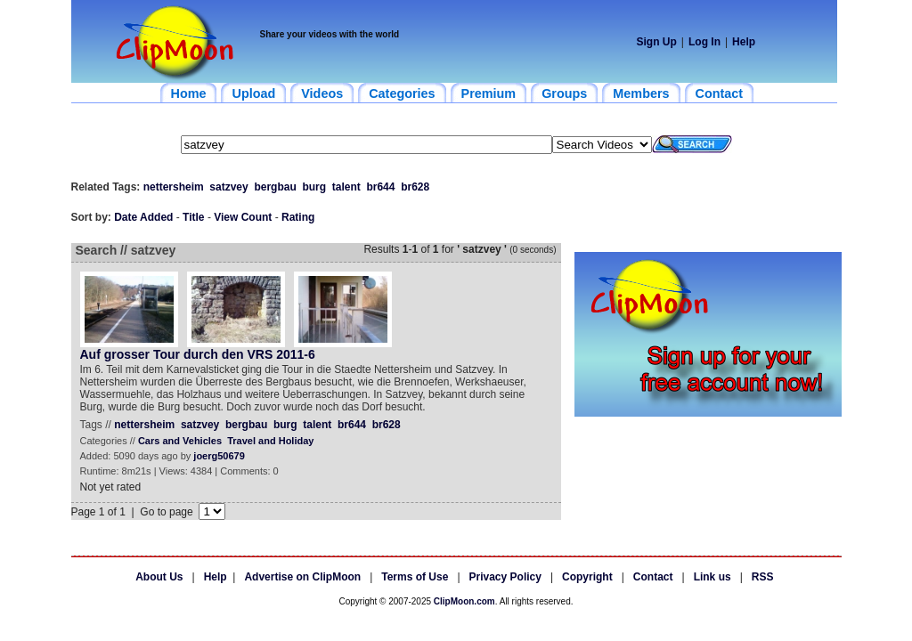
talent (346, 187)
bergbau (275, 187)
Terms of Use (414, 577)
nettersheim (173, 187)
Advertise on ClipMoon (302, 577)
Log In (704, 42)
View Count (243, 217)
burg (314, 187)
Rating (297, 217)
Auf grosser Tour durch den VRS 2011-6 (197, 354)
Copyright (587, 577)
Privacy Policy (505, 577)
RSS (763, 577)
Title (193, 217)
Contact (653, 577)
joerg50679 (218, 455)
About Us (159, 577)
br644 (380, 187)
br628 (415, 187)
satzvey (228, 187)
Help (743, 42)
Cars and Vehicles (180, 440)
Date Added (143, 217)
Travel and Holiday (270, 440)
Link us (712, 577)
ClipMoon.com (464, 601)
